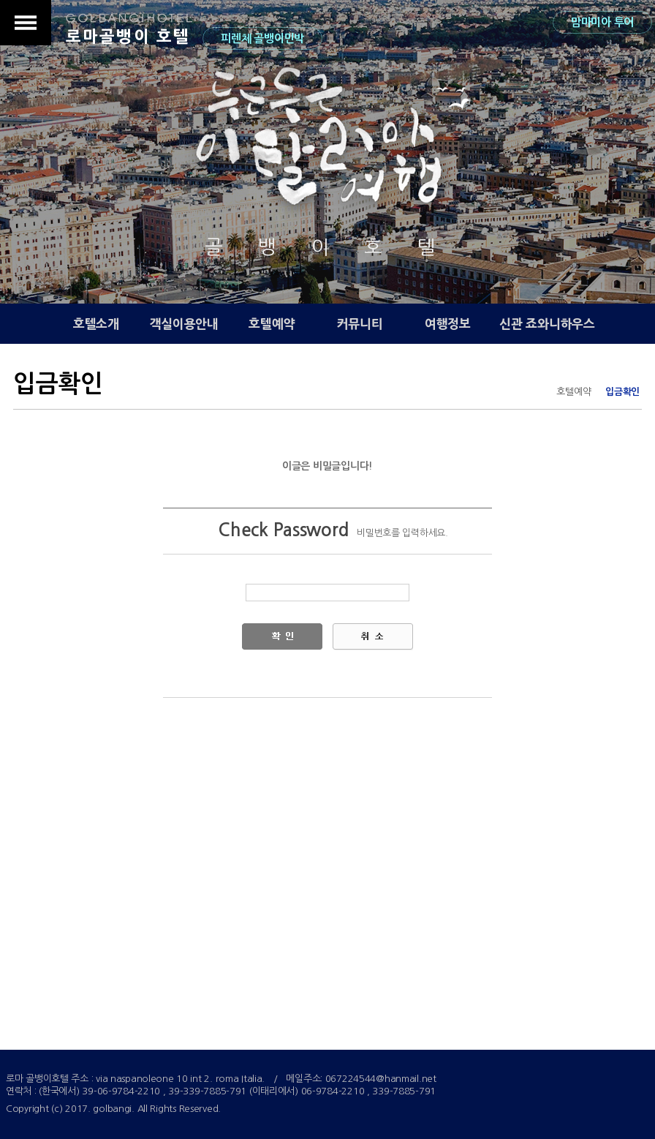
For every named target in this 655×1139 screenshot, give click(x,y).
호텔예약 (272, 323)
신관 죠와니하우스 (546, 323)
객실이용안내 (184, 323)
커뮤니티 (360, 323)
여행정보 (448, 323)
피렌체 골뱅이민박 (262, 38)
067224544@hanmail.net (380, 1078)
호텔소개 (96, 323)
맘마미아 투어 (602, 22)
